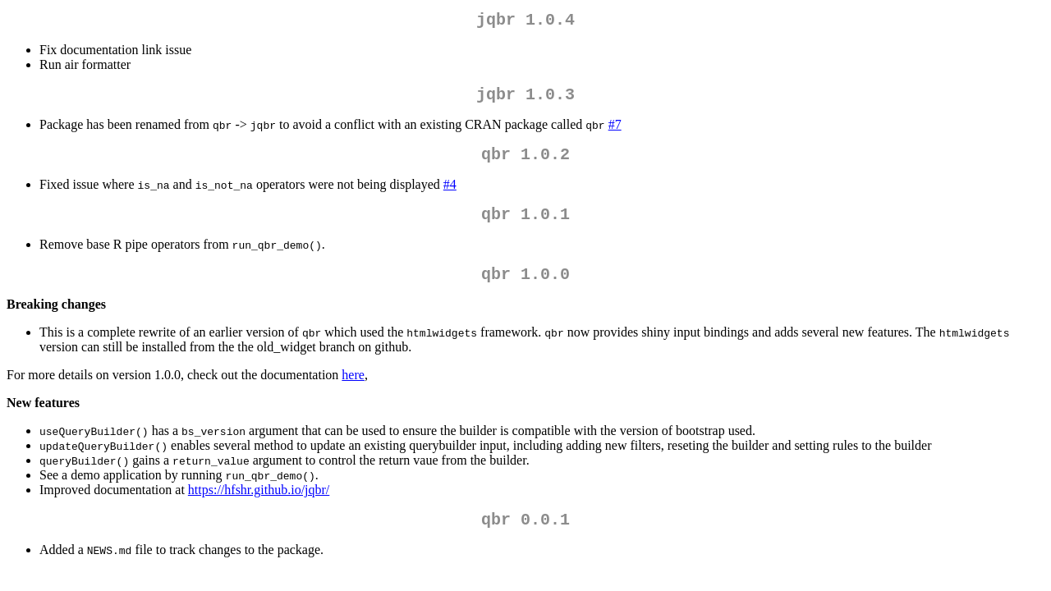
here (353, 391)
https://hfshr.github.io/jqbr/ (258, 506)
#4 (450, 194)
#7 (615, 131)
